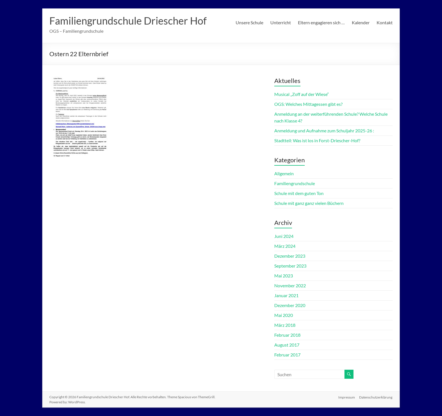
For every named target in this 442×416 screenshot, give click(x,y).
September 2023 (290, 265)
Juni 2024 (283, 236)
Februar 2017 (287, 354)
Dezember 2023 (289, 256)
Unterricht (280, 22)
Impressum (346, 397)
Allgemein (284, 173)
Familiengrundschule (294, 183)
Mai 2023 (283, 275)
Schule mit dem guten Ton (299, 193)
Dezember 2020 (289, 305)
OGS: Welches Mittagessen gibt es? (308, 104)
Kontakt (385, 22)
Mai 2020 (283, 315)
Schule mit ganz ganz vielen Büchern (309, 203)
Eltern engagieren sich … (321, 22)
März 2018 (284, 325)
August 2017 (286, 344)
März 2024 (284, 246)
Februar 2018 (287, 335)
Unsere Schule (249, 22)
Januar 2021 (286, 295)
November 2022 (290, 285)
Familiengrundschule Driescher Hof (128, 20)
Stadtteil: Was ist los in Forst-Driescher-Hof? (317, 140)
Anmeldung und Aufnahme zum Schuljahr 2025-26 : (324, 130)
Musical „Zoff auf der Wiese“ (301, 94)
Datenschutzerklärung (376, 397)
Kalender (361, 22)
